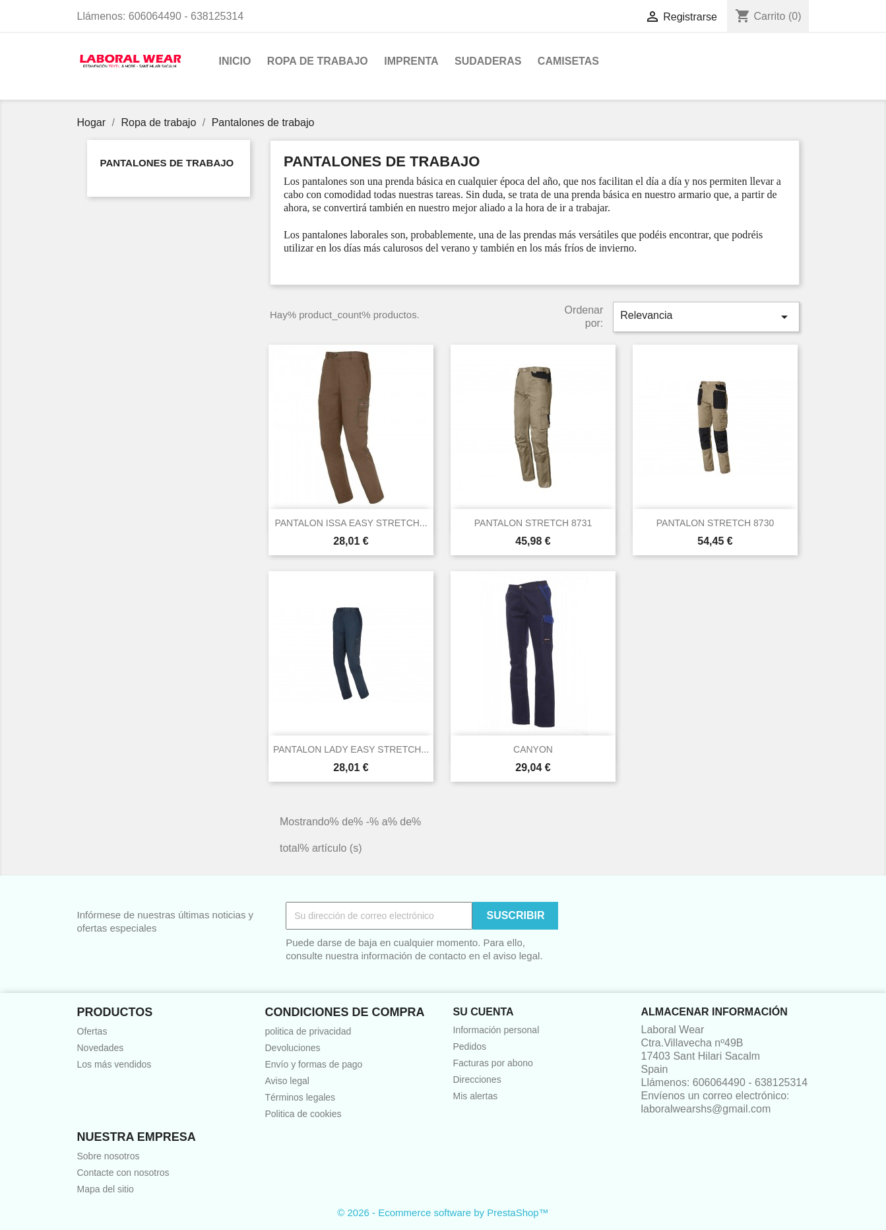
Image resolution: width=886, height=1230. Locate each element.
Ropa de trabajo (317, 61)
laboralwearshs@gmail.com (706, 1108)
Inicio (235, 61)
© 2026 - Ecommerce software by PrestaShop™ (442, 1212)
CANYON (533, 749)
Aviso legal (287, 1081)
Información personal (496, 1030)
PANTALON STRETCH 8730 (715, 523)
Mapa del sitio (105, 1189)
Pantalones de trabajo (167, 162)
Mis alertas (475, 1096)
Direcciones (477, 1079)
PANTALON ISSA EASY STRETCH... (350, 523)
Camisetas (568, 61)
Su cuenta (483, 1011)
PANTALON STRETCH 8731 (533, 523)
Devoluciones (293, 1047)
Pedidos (470, 1046)
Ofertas (92, 1031)
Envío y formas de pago (314, 1064)
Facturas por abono (493, 1063)
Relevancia (706, 317)
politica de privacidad (308, 1031)
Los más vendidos (114, 1064)
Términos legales (300, 1097)
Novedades (100, 1047)
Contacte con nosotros (123, 1172)
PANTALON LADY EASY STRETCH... (351, 749)
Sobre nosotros (108, 1156)
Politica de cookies (303, 1114)
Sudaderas (488, 61)
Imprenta (411, 61)
